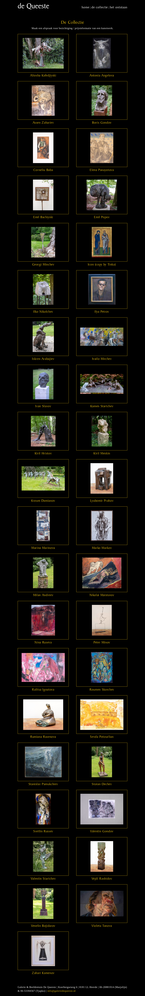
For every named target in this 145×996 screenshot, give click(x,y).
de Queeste (33, 6)
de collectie (99, 7)
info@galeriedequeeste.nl (61, 991)
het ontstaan (118, 7)
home (85, 7)
